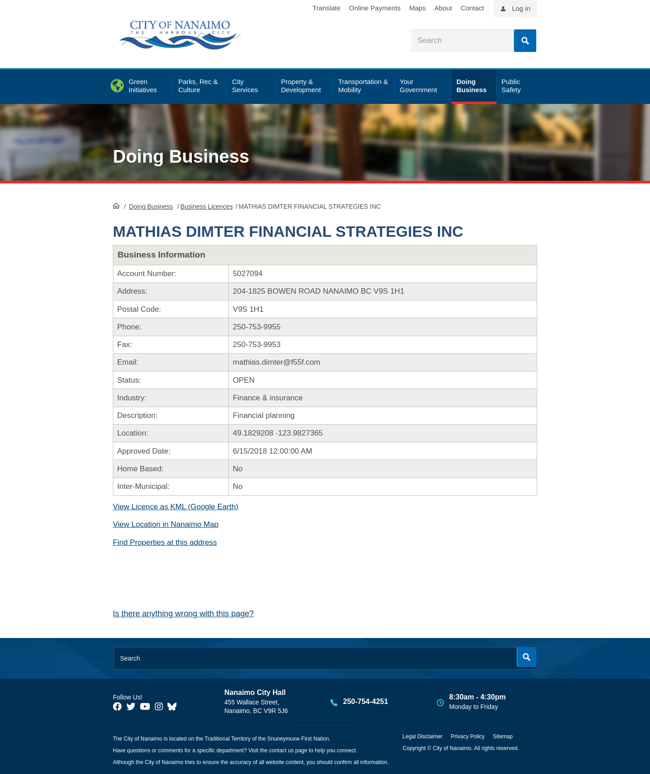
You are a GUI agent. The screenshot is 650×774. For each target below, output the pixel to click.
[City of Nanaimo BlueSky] (174, 706)
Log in (521, 8)
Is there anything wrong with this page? (183, 613)
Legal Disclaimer (423, 736)
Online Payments (374, 8)
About (443, 8)
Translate (326, 8)
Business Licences (207, 206)
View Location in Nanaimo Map (165, 524)
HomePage (116, 205)
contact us (281, 750)
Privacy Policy (468, 736)
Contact (472, 8)
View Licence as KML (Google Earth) (175, 506)
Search (525, 40)
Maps (417, 8)
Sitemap (503, 736)
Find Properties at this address (165, 542)
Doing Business (181, 156)
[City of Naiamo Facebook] (117, 706)
